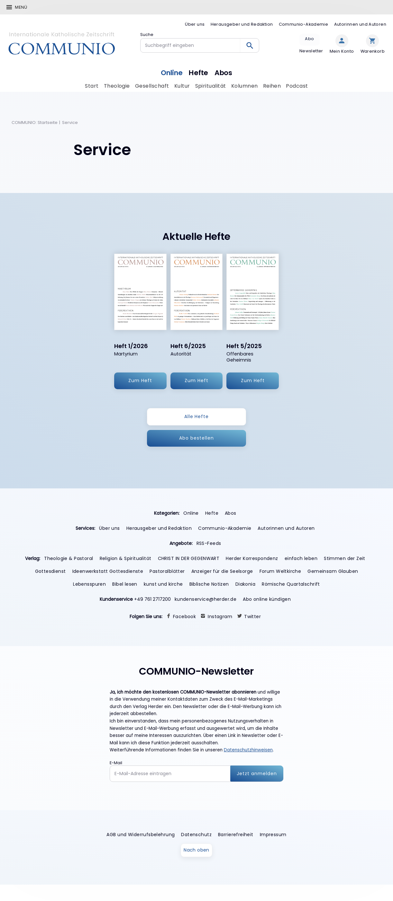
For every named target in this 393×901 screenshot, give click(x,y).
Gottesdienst (50, 571)
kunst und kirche (163, 584)
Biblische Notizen (209, 584)
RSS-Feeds (209, 543)
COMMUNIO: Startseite (35, 123)
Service (70, 123)
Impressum (273, 835)
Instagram (220, 616)
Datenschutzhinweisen (248, 750)
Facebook (184, 616)
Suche (146, 34)
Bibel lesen (124, 584)
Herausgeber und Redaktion (242, 24)
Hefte (199, 72)
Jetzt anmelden (257, 773)
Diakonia (245, 584)
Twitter (252, 616)
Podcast (297, 86)
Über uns (195, 24)
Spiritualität (210, 86)
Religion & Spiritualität (125, 558)
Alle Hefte (196, 416)
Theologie (117, 86)
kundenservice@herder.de (206, 599)
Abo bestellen (196, 438)
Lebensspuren (89, 584)
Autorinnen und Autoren (360, 24)
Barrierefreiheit (235, 835)
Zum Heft (140, 381)
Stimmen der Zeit (344, 558)
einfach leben (301, 558)
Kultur (182, 86)
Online (171, 72)
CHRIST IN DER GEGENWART (189, 558)
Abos (224, 72)
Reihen (272, 86)
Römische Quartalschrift (291, 584)
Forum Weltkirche (280, 571)
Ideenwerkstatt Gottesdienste (107, 571)
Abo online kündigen (267, 599)
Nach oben (196, 850)
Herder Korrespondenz (252, 558)
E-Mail (116, 762)
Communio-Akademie (303, 24)
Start (91, 86)
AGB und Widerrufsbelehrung (140, 835)
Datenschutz (196, 835)
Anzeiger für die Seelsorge (222, 571)
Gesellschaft (152, 86)
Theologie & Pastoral (68, 558)
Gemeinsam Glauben (332, 571)
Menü (21, 7)
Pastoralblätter (167, 571)
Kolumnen (244, 86)
